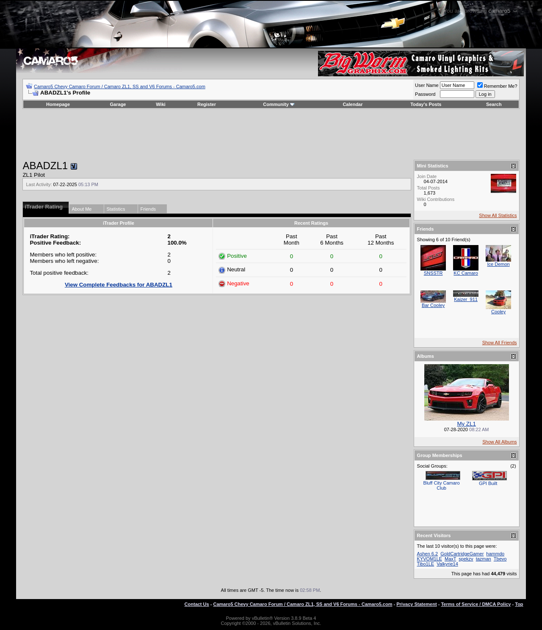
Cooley (498, 311)
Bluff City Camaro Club (441, 485)
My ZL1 (466, 424)
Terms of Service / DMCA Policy (476, 604)
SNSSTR (433, 273)
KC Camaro (466, 273)
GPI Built (488, 483)
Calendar (352, 104)
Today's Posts (425, 104)
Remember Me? (497, 86)
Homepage (58, 104)
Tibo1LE (425, 563)
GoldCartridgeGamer (462, 553)
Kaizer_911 (466, 299)
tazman (483, 558)
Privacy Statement (416, 604)
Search (494, 104)
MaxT (450, 558)
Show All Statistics (498, 215)
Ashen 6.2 (427, 553)
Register (206, 104)
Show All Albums (499, 441)
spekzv (466, 558)
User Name (427, 85)
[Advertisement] (271, 134)
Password (425, 94)
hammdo (495, 553)
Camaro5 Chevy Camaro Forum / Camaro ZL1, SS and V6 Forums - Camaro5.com (119, 86)
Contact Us (197, 604)
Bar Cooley (433, 305)
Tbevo (500, 558)
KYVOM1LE (429, 558)
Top (519, 604)
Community (279, 104)
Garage (118, 104)
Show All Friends (499, 342)
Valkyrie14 (447, 563)
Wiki (161, 104)
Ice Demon (498, 264)
